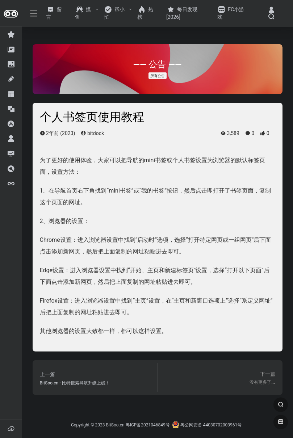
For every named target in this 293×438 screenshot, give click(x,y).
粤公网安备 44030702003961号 (207, 425)
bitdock (92, 133)
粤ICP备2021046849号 (148, 425)
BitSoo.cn (115, 425)
